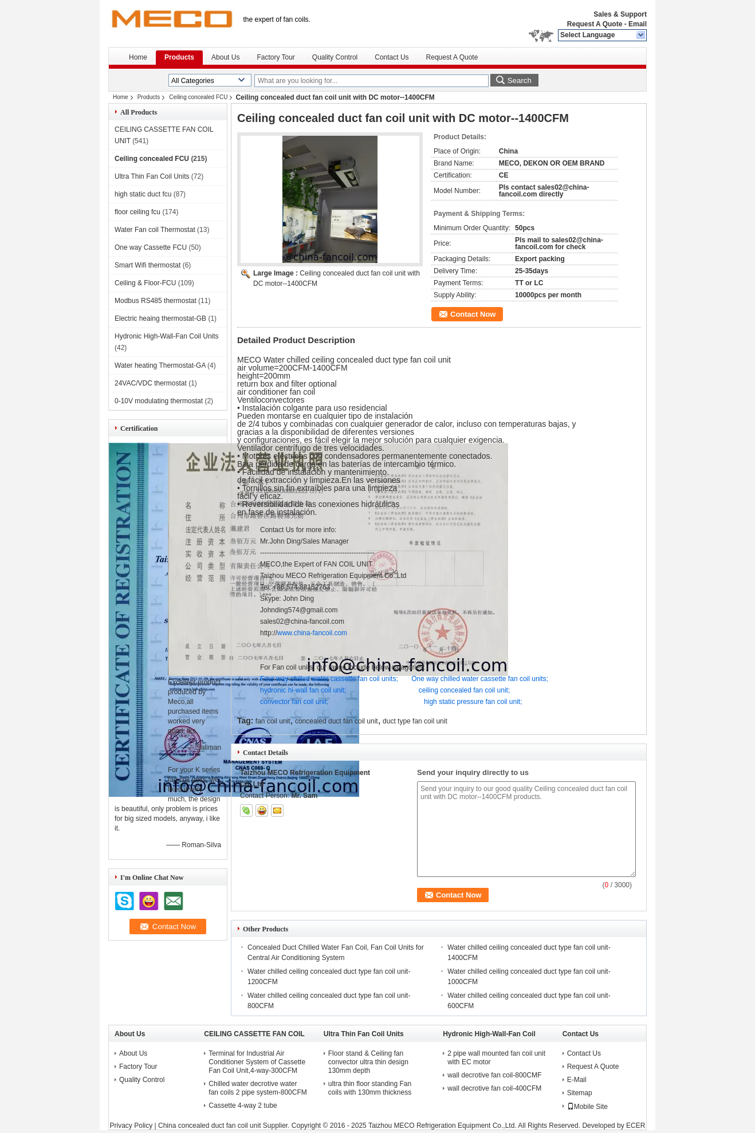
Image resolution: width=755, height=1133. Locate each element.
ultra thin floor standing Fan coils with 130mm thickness (369, 1088)
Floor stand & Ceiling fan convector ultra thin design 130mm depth (368, 1062)
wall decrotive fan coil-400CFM (494, 1088)
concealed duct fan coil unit (336, 721)
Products (179, 57)
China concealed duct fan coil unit (209, 1126)
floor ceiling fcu (137, 212)
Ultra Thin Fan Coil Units (152, 176)
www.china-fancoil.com (312, 633)
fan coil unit (272, 721)
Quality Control (334, 57)
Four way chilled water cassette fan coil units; (329, 679)
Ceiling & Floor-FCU (145, 283)
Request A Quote (594, 24)
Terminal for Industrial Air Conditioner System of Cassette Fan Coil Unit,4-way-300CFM (257, 1062)
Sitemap (579, 1093)
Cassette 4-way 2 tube (243, 1105)
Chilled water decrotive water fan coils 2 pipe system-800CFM (257, 1088)
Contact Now (473, 314)
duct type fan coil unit (415, 721)
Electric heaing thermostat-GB (160, 318)
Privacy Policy (131, 1126)
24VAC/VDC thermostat (151, 383)
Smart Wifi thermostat (147, 265)
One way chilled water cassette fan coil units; (479, 679)
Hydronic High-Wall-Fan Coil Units (167, 336)
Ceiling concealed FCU (198, 97)
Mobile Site (587, 1107)
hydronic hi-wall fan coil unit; (303, 690)
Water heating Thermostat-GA (160, 365)
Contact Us (391, 57)
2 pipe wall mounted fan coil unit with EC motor (496, 1057)
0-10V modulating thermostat (159, 401)
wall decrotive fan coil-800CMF (494, 1075)
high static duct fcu (143, 194)
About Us (225, 57)
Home (138, 57)
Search (520, 80)
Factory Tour (275, 57)
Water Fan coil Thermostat (155, 230)
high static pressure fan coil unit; (473, 702)
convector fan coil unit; (294, 702)
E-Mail (577, 1080)
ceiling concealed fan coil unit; (464, 690)
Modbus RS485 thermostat (155, 301)
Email (637, 24)
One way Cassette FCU (151, 247)
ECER (635, 1126)
